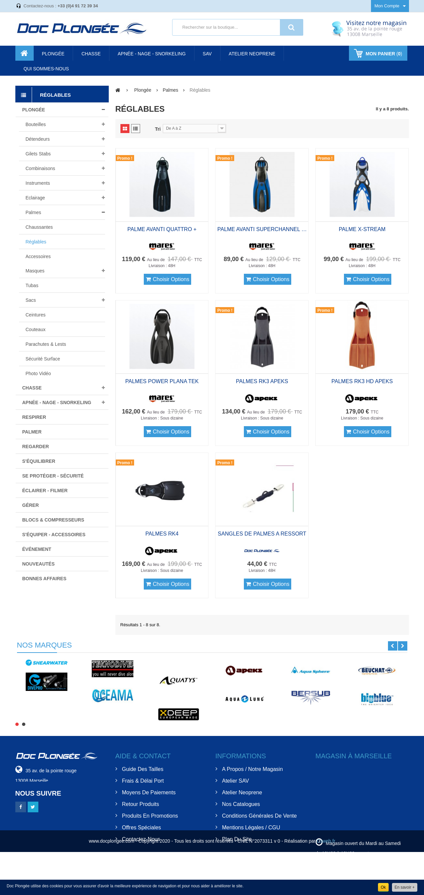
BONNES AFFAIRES (44, 578)
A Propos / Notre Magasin (252, 769)
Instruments (38, 183)
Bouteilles (36, 124)
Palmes (33, 212)
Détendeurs (38, 139)
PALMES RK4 (161, 534)
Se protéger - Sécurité (53, 476)
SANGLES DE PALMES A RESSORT (262, 534)
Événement (36, 549)
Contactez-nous (141, 839)
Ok (383, 887)
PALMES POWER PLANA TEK (162, 381)
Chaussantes (39, 227)
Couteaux (36, 329)
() (383, 53)
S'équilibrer (38, 461)
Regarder (35, 446)
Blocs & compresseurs (53, 520)
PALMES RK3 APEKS (262, 381)
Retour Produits (140, 804)
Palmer (32, 431)
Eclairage (35, 197)
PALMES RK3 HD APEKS (362, 381)
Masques (35, 270)
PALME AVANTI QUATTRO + (161, 229)
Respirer (34, 417)
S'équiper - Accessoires (54, 534)
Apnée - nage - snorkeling (56, 402)
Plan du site (237, 839)
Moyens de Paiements (149, 792)
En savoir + (405, 887)
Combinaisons (40, 168)
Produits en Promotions (150, 816)
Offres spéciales (141, 827)
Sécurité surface (43, 358)
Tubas (32, 285)
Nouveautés (38, 564)
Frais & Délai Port (143, 781)
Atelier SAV (235, 781)
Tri (158, 129)
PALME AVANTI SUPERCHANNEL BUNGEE (262, 229)
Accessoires (38, 256)
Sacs (31, 300)
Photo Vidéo (38, 373)
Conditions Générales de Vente (259, 816)
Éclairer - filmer (45, 490)
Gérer (30, 505)
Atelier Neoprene (242, 792)
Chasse (32, 387)
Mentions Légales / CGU (251, 827)
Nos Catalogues (241, 804)
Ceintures (36, 314)
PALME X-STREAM (362, 229)
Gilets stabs (38, 153)
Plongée (33, 109)
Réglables (36, 241)
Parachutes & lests (46, 344)
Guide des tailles (142, 769)
